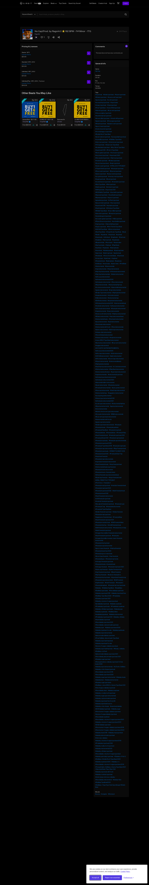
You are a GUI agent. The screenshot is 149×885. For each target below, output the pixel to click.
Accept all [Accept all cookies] (95, 877)
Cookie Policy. (125, 871)
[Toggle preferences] (129, 878)
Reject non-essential (112, 877)
